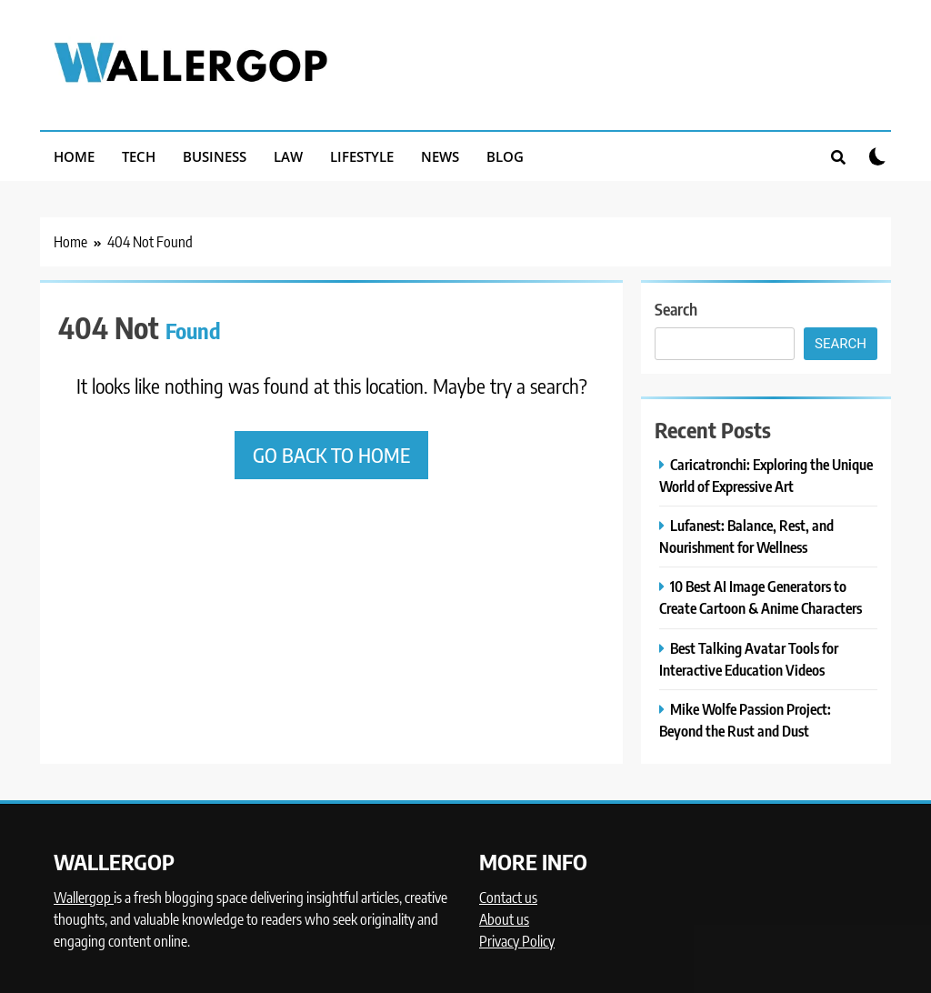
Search (676, 308)
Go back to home (331, 454)
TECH (138, 156)
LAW (288, 156)
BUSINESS (214, 156)
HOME (74, 156)
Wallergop (84, 897)
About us (504, 919)
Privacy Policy (517, 941)
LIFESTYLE (362, 156)
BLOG (505, 156)
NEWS (440, 156)
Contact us (508, 897)
